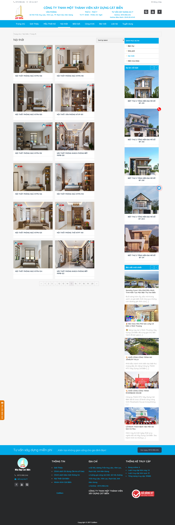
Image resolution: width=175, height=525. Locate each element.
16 (75, 206)
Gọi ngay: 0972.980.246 (149, 450)
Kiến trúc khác (133, 61)
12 (59, 206)
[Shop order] (110, 40)
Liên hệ (114, 24)
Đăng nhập (157, 2)
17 (79, 206)
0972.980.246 (19, 2)
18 (84, 206)
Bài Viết (102, 24)
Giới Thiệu (34, 24)
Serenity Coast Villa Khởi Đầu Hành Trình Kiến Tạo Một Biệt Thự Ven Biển (141, 291)
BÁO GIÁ (76, 24)
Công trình (89, 24)
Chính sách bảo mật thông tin (67, 475)
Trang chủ (20, 24)
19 (88, 206)
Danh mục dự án (132, 41)
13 (63, 206)
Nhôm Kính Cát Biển (62, 482)
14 (67, 206)
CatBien (60, 493)
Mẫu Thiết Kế (50, 24)
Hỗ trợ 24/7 (33, 2)
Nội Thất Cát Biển (61, 478)
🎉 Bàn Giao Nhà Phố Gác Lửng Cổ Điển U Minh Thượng (140, 325)
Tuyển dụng (127, 24)
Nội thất (64, 24)
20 (92, 206)
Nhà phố (131, 51)
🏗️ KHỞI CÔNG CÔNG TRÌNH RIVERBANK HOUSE (137, 392)
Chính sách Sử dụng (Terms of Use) (69, 471)
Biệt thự (131, 46)
